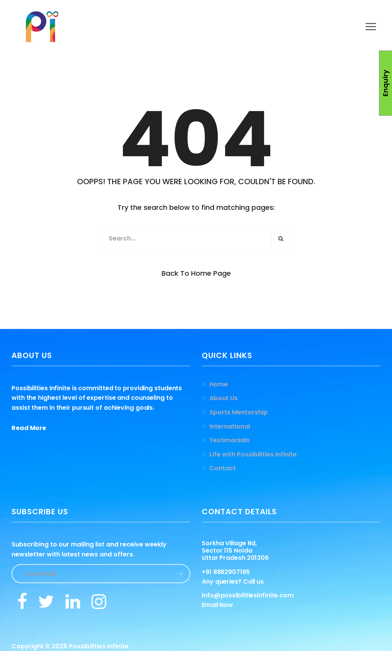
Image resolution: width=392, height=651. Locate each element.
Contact (222, 468)
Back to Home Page (196, 273)
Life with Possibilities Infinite (253, 454)
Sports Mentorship (238, 412)
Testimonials (229, 440)
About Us (223, 398)
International (229, 426)
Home (218, 384)
